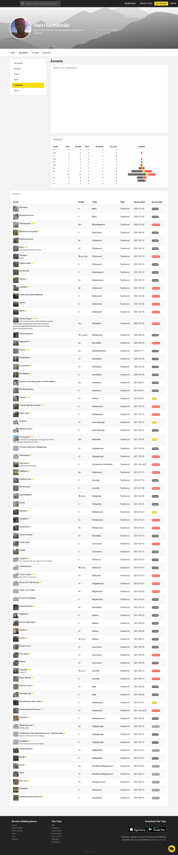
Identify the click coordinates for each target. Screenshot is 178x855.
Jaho (21, 772)
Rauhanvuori (98, 272)
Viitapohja (96, 496)
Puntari (22, 630)
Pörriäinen (24, 654)
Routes (17, 74)
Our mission (56, 836)
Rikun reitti (24, 413)
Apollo (22, 302)
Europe (14, 825)
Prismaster (24, 437)
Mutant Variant (26, 725)
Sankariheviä (25, 479)
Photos (47, 53)
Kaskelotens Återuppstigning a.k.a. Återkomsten (41, 733)
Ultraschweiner (26, 333)
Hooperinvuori (98, 782)
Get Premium (161, 4)
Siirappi (23, 255)
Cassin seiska (25, 535)
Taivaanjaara (25, 223)
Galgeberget (97, 448)
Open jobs (55, 839)
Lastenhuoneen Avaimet (30, 797)
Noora (22, 350)
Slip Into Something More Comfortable (37, 381)
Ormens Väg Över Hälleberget (33, 447)
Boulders (17, 69)
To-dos (35, 53)
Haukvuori (96, 382)
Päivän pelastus (26, 389)
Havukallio (97, 607)
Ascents (23, 53)
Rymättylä (96, 323)
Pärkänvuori (97, 335)
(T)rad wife (24, 271)
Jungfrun (23, 558)
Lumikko (23, 287)
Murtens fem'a (26, 429)
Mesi (21, 247)
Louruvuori (97, 544)
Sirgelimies (24, 527)
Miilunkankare (98, 224)
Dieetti (22, 550)
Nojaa (22, 502)
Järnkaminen (25, 566)
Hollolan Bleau (26, 606)
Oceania (15, 839)
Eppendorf (24, 341)
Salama (23, 397)
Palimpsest (24, 455)
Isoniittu (95, 480)
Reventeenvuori (99, 351)
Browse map (130, 3)
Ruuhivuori (97, 232)
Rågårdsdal (97, 591)
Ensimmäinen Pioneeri (29, 709)
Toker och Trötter (27, 590)
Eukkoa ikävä (25, 263)
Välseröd (96, 559)
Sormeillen (24, 365)
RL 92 (22, 765)
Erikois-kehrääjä (27, 622)
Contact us (55, 828)
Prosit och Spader (27, 598)
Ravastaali (97, 359)
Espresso (24, 717)
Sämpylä (23, 670)
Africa (14, 834)
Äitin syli (23, 781)
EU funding (55, 842)
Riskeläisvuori (98, 718)
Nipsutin (23, 511)
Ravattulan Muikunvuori (102, 766)
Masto (22, 311)
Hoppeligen (24, 357)
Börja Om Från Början (29, 582)
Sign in (173, 3)
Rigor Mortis (25, 678)
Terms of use (56, 831)
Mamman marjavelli (28, 231)
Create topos (146, 3)
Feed (13, 53)
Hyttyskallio (97, 750)
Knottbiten (24, 741)
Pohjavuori (97, 240)
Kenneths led (25, 693)
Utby (94, 687)
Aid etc (16, 91)
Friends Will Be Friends (30, 405)
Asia (13, 836)
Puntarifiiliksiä (26, 749)
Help (53, 825)
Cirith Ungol (24, 542)
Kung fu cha (24, 646)
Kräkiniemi (97, 288)
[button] (171, 848)
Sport (16, 80)
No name (23, 207)
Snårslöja (24, 463)
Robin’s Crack (25, 685)
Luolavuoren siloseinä (102, 464)
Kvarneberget (98, 422)
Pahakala (23, 788)
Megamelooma (26, 215)
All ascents (18, 63)
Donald (22, 421)
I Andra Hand (25, 574)
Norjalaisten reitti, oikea (30, 701)
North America (17, 828)
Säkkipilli (23, 471)
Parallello (24, 519)
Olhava (95, 398)
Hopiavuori (97, 472)
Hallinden (96, 439)
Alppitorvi (24, 614)
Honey (22, 638)
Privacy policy (56, 834)
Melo (94, 209)
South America (17, 831)
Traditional (18, 85)
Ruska (22, 757)
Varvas (22, 279)
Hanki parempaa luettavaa (31, 294)
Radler (22, 661)
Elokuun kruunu (26, 239)
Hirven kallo (25, 487)
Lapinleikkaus (25, 495)
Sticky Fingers (26, 319)
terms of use (160, 840)
